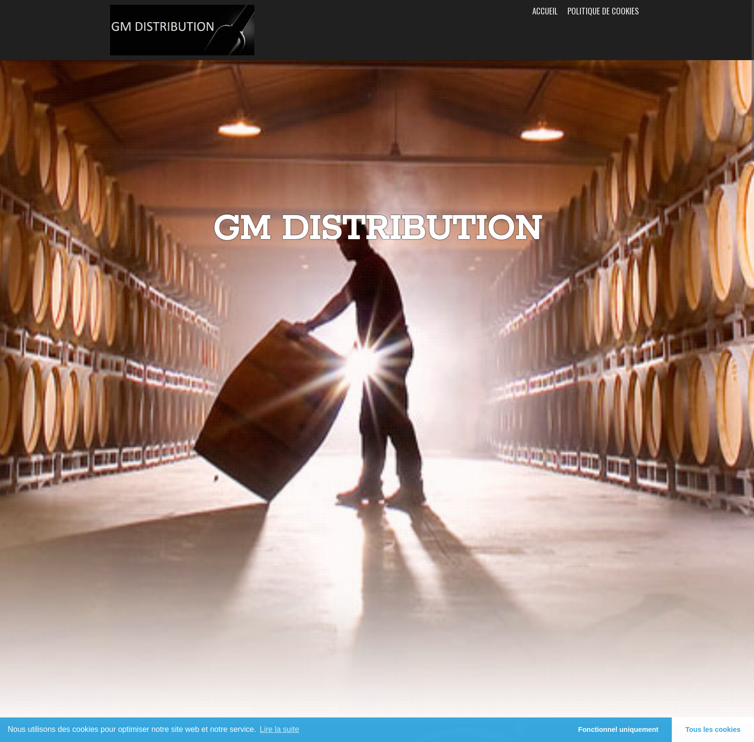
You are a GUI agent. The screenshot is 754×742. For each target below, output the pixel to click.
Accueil (545, 11)
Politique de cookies (603, 11)
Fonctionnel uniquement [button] (618, 729)
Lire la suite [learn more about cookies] (279, 729)
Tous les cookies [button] (713, 729)
